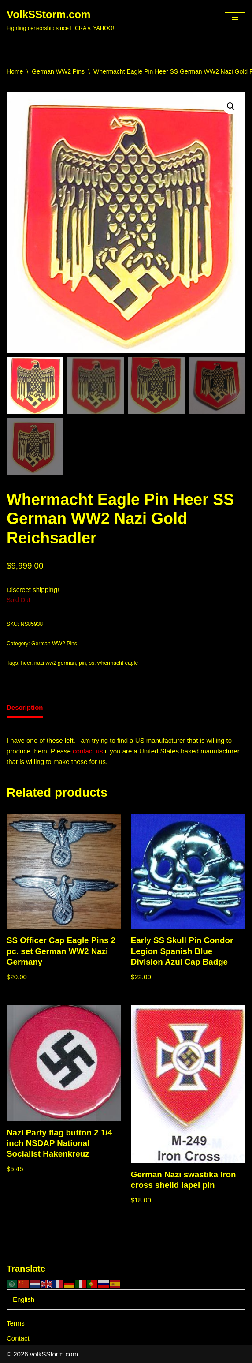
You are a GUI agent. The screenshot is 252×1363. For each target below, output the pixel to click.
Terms (16, 1323)
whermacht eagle (117, 663)
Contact (18, 1338)
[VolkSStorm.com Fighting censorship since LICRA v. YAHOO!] (60, 20)
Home (15, 71)
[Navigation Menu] (235, 19)
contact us (88, 751)
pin (82, 663)
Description (25, 707)
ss (91, 663)
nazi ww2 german (55, 663)
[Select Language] (126, 1299)
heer (26, 663)
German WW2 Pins (58, 71)
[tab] (25, 708)
